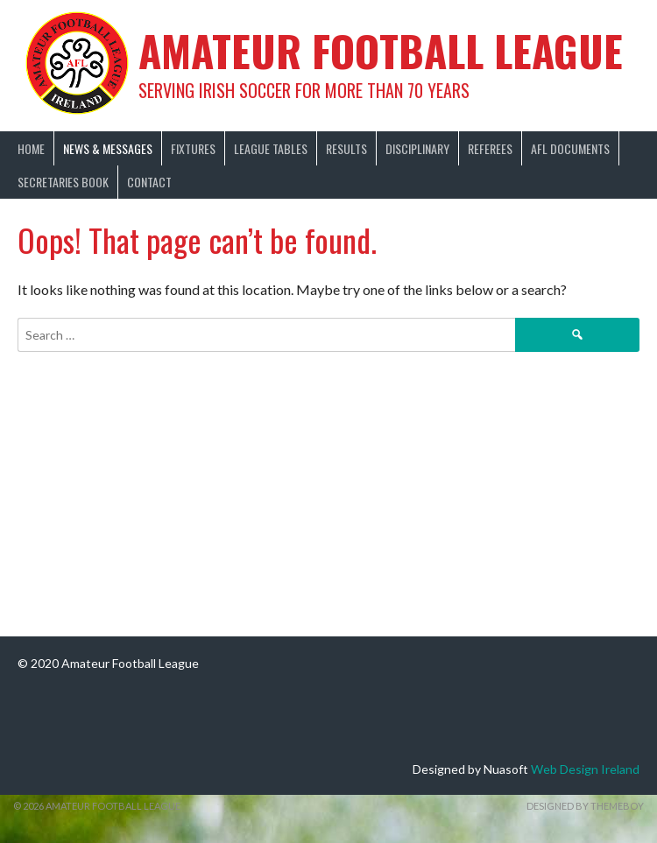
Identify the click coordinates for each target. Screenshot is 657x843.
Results (346, 148)
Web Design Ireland (585, 769)
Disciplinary (417, 148)
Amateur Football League (380, 50)
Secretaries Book (63, 181)
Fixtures (193, 148)
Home (31, 148)
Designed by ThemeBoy (585, 805)
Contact (149, 181)
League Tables (270, 148)
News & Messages (107, 148)
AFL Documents (570, 148)
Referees (490, 148)
